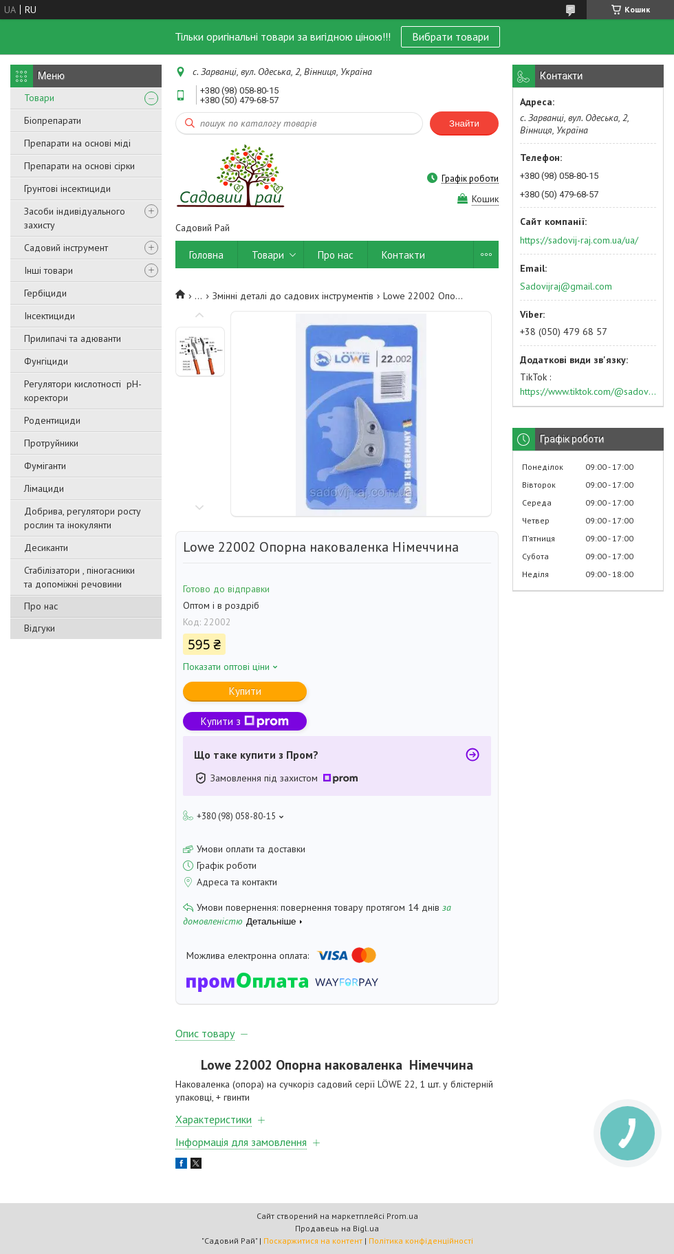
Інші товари (48, 270)
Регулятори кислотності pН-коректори (83, 391)
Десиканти (46, 547)
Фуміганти (45, 466)
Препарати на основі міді (77, 143)
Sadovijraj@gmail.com (566, 286)
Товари (39, 97)
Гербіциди (45, 293)
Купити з (245, 721)
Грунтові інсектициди (67, 188)
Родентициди (52, 420)
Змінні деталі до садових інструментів (293, 296)
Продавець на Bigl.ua (337, 1228)
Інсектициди (49, 316)
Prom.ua (402, 1216)
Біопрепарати (52, 120)
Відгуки (39, 628)
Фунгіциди (46, 361)
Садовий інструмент (66, 247)
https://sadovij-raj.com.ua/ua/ (579, 240)
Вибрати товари (450, 36)
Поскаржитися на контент (312, 1240)
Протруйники (51, 443)
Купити (245, 691)
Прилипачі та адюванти (72, 338)
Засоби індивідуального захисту (74, 218)
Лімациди (44, 488)
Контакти (403, 255)
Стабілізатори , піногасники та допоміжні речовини (79, 577)
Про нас (41, 606)
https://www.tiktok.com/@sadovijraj (588, 391)
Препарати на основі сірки (79, 166)
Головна (206, 255)
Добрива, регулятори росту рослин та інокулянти (82, 518)
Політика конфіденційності (421, 1240)
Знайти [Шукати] (464, 123)
